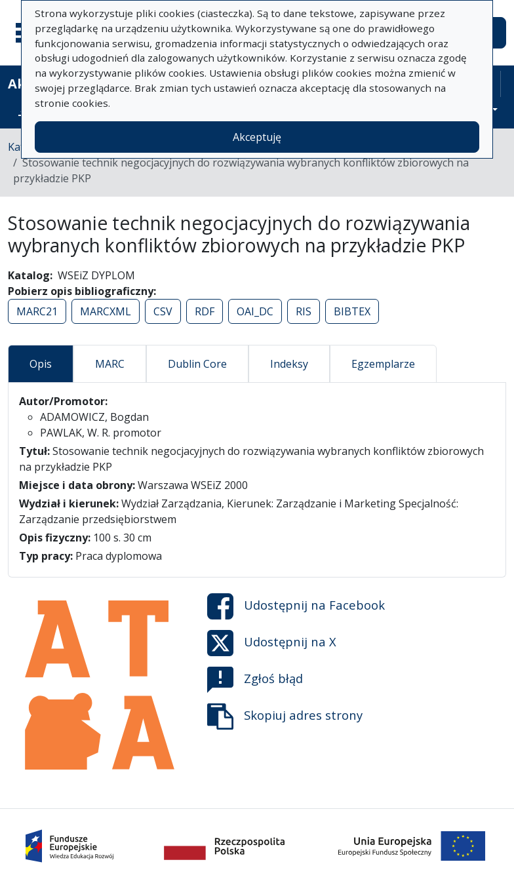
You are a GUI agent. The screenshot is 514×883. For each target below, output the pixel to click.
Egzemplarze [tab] (383, 364)
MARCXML (105, 311)
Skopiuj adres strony (285, 716)
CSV (162, 311)
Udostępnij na (296, 606)
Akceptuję (257, 137)
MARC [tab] (110, 364)
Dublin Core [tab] (197, 364)
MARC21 (37, 311)
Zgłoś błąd (255, 680)
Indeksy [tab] (289, 364)
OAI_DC (255, 311)
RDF (204, 311)
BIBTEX (352, 311)
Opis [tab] (41, 364)
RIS (303, 311)
